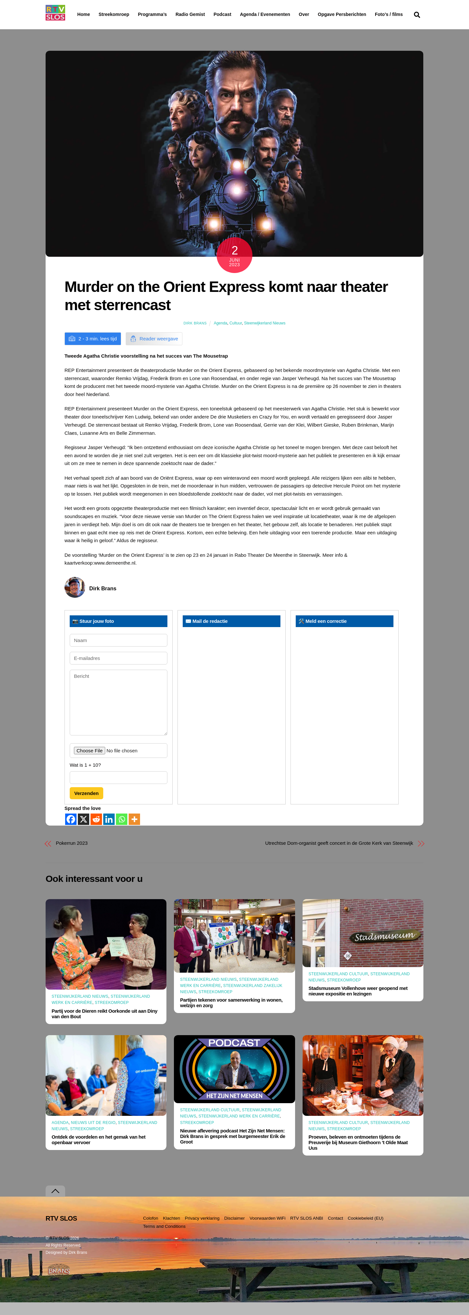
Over (321, 14)
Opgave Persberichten (365, 15)
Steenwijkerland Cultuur (338, 986)
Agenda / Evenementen (282, 14)
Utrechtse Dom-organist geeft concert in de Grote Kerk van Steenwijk (339, 855)
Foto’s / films (92, 27)
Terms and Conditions (164, 1238)
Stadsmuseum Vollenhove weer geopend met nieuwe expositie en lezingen (357, 1003)
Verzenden (86, 806)
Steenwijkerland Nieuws (264, 336)
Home (78, 14)
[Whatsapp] (121, 831)
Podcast (239, 14)
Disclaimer (234, 1230)
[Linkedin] (109, 831)
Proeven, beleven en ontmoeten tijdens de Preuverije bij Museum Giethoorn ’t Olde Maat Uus (357, 1155)
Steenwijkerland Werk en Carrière (239, 1129)
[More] (134, 831)
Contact (335, 1230)
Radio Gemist (206, 14)
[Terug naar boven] (55, 1204)
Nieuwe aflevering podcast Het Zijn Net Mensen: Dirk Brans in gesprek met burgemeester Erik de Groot (232, 1149)
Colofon (150, 1230)
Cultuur (235, 336)
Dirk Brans (194, 336)
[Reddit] (96, 831)
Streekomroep (115, 15)
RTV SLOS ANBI (306, 1230)
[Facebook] (71, 831)
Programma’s (165, 15)
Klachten (171, 1230)
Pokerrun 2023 (72, 855)
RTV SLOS (59, 1251)
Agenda (220, 336)
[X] (83, 831)
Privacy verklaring (202, 1230)
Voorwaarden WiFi (267, 1230)
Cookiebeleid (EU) (366, 1230)
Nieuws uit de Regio (93, 1135)
